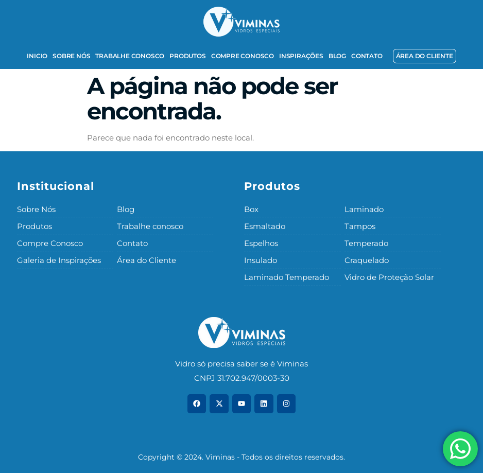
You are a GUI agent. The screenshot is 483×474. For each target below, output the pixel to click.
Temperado (366, 244)
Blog (337, 56)
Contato (367, 56)
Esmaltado (264, 227)
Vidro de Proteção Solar (389, 278)
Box (251, 209)
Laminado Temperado (286, 278)
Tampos (359, 227)
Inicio (37, 56)
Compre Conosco (242, 56)
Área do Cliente (146, 261)
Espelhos (261, 244)
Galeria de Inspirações (59, 261)
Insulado (260, 261)
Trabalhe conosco (129, 56)
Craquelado (366, 261)
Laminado (364, 209)
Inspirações (301, 56)
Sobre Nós (71, 56)
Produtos (187, 56)
